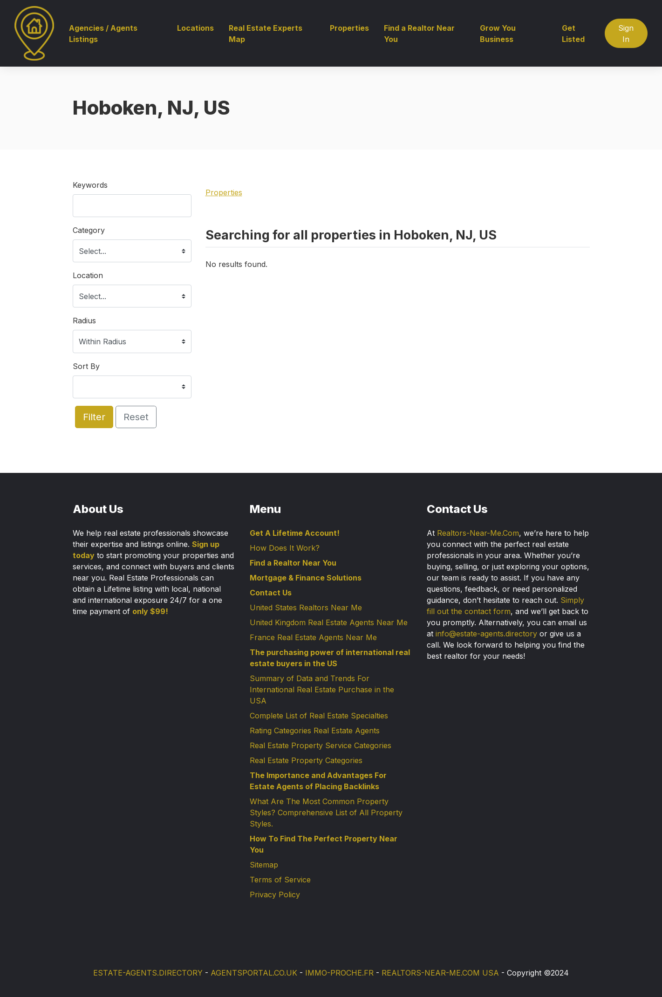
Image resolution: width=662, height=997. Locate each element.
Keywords (90, 185)
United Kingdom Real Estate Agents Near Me (329, 622)
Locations (195, 28)
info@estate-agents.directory (486, 633)
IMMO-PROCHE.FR (339, 972)
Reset (136, 417)
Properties (349, 28)
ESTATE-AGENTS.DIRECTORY (148, 972)
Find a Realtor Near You (419, 33)
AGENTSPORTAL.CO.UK (254, 972)
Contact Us (271, 592)
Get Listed (573, 33)
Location (88, 275)
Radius (84, 320)
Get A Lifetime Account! (295, 533)
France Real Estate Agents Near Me (313, 637)
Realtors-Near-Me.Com (478, 533)
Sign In (626, 33)
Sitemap (264, 864)
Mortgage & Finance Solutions (306, 577)
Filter (94, 417)
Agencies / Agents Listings (103, 33)
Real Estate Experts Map (265, 33)
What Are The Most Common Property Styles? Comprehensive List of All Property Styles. (326, 812)
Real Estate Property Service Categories (320, 745)
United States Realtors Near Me (306, 607)
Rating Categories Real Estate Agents (315, 730)
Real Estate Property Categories (306, 760)
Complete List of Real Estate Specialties (319, 715)
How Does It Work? (285, 548)
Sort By (86, 366)
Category (89, 230)
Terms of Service (280, 879)
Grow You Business (498, 33)
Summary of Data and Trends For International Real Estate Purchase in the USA (322, 689)
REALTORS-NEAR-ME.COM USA (440, 972)
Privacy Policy (275, 894)
